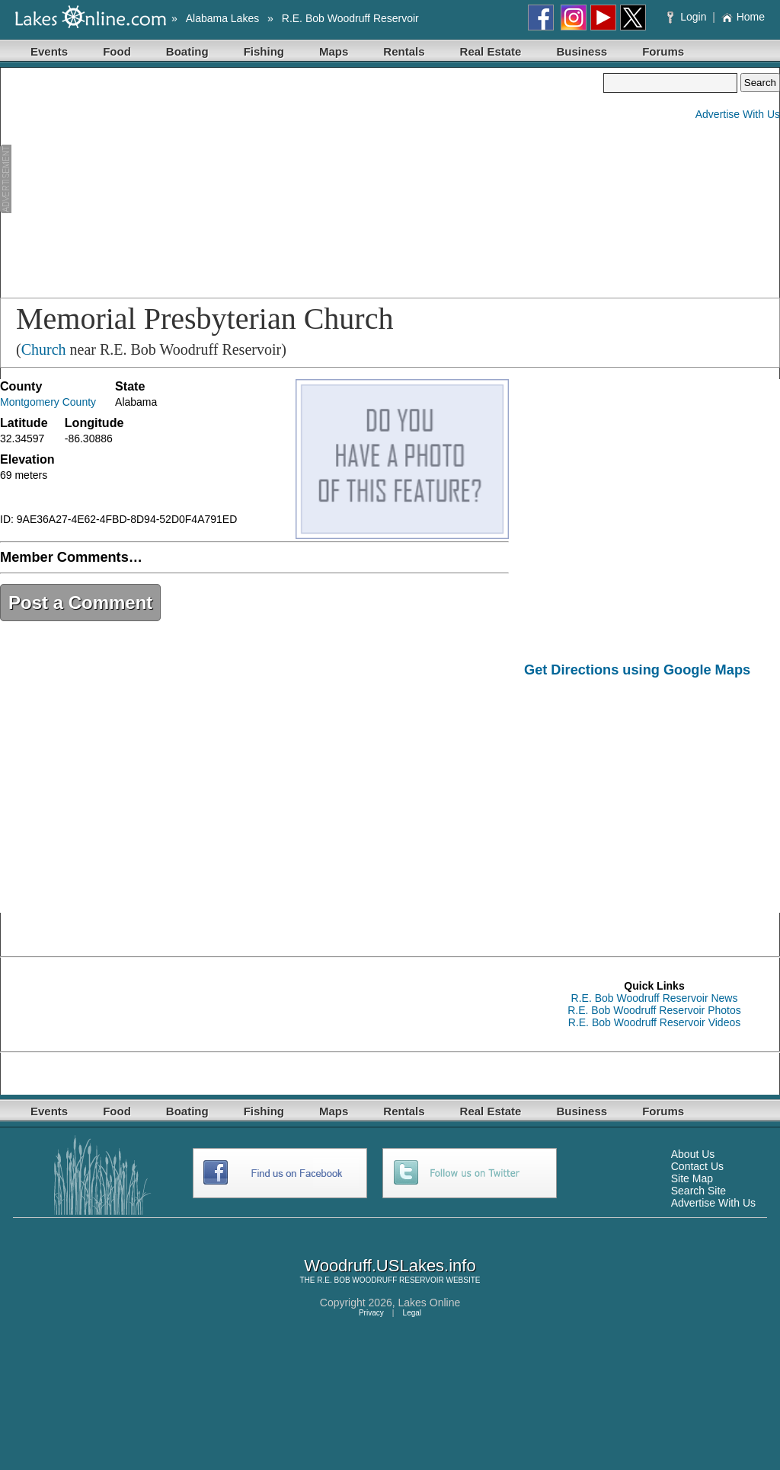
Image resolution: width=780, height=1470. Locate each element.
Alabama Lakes (223, 18)
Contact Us (697, 1166)
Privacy (371, 1313)
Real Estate (491, 51)
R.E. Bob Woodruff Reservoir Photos (653, 1010)
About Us (693, 1154)
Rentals (403, 51)
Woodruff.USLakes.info (389, 1265)
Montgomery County (48, 402)
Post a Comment (80, 602)
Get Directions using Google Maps (637, 670)
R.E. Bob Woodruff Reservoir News (654, 998)
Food (117, 51)
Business (581, 51)
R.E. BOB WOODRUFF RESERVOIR (380, 1280)
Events (49, 51)
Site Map (692, 1178)
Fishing (264, 51)
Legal (412, 1313)
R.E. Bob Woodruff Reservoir (350, 18)
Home (743, 17)
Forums (663, 51)
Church (43, 349)
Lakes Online (429, 1302)
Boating (187, 51)
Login (688, 17)
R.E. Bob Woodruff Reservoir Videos (654, 1022)
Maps (333, 51)
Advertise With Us (737, 114)
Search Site (698, 1191)
